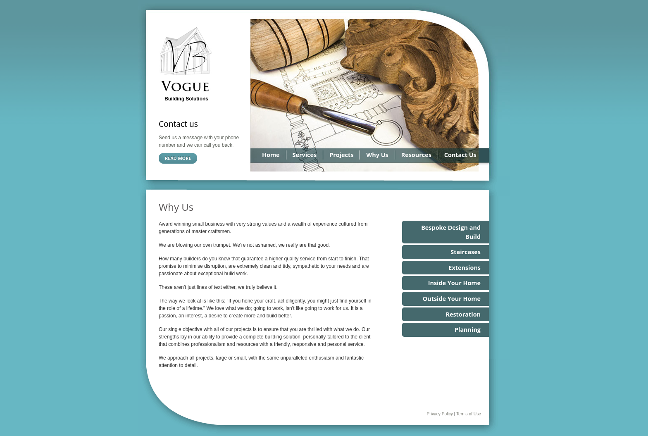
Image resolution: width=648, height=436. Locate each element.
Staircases (465, 252)
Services (305, 155)
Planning (468, 330)
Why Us (377, 155)
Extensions (464, 268)
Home (271, 155)
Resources (416, 155)
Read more (178, 158)
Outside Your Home (452, 299)
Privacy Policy (439, 414)
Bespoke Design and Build (451, 232)
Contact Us (460, 155)
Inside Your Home (454, 283)
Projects (341, 155)
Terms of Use (468, 414)
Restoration (463, 314)
